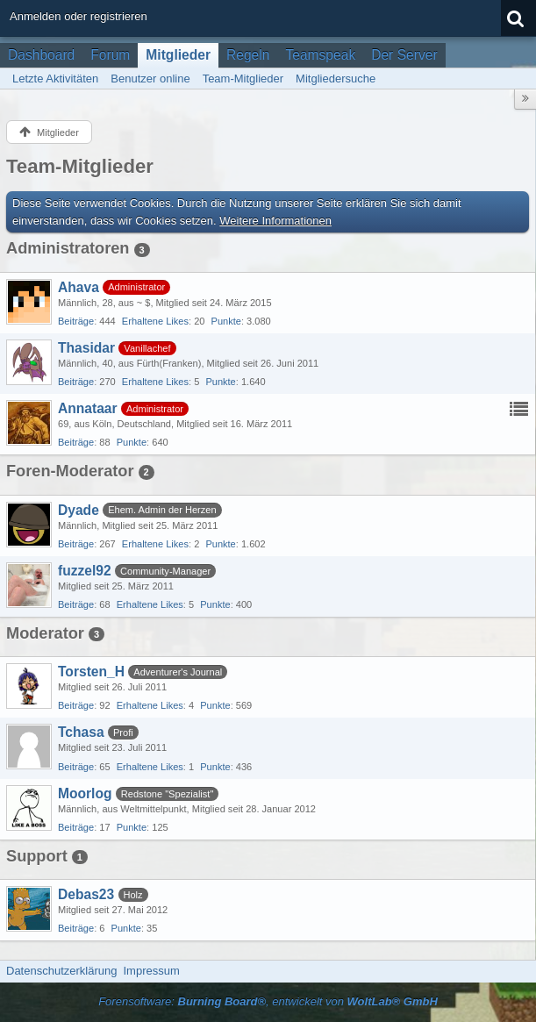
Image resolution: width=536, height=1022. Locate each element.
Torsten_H (91, 671)
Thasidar (86, 347)
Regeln (247, 54)
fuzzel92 (84, 570)
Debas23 (86, 894)
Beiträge (76, 321)
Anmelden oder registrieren (78, 16)
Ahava (78, 287)
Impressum (151, 970)
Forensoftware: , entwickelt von (268, 1001)
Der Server (404, 54)
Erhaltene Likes (155, 321)
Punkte (226, 321)
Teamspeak (320, 54)
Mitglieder (178, 54)
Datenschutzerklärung (61, 970)
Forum (110, 54)
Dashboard (41, 54)
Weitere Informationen (275, 220)
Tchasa (81, 732)
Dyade (78, 510)
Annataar (88, 408)
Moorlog (85, 793)
